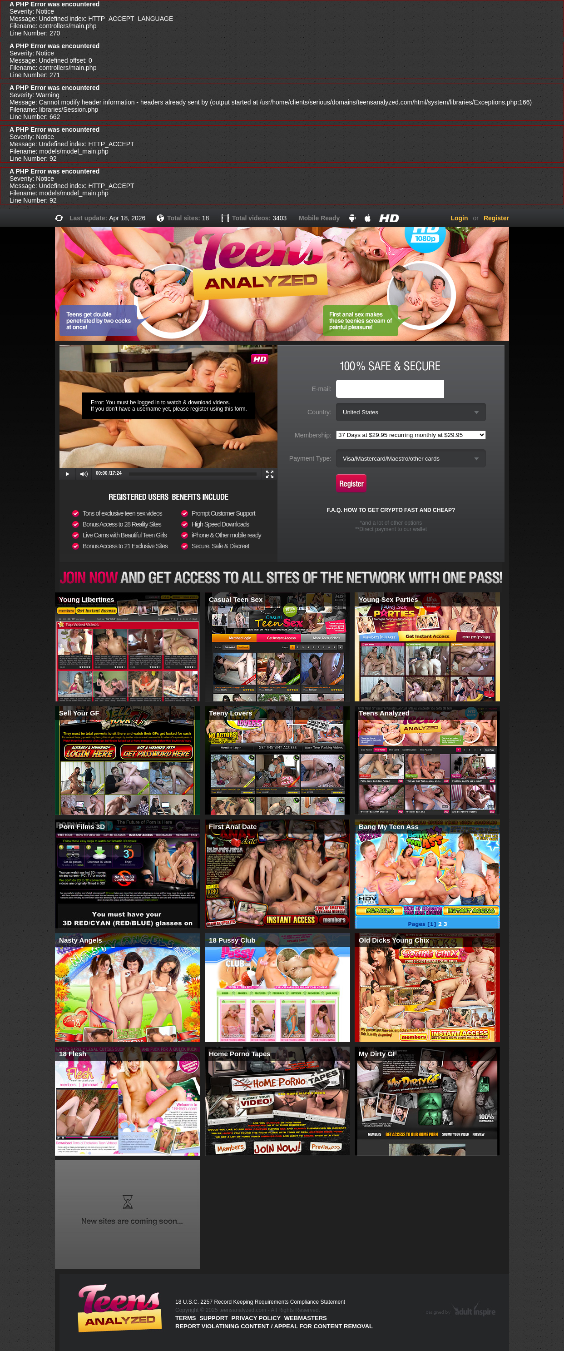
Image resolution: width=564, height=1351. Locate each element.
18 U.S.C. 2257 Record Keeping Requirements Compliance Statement (260, 1302)
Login (459, 218)
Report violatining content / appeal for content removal (274, 1326)
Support (213, 1318)
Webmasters (305, 1318)
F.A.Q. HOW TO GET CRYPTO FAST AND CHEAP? (391, 510)
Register (496, 218)
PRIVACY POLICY (256, 1318)
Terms (185, 1318)
